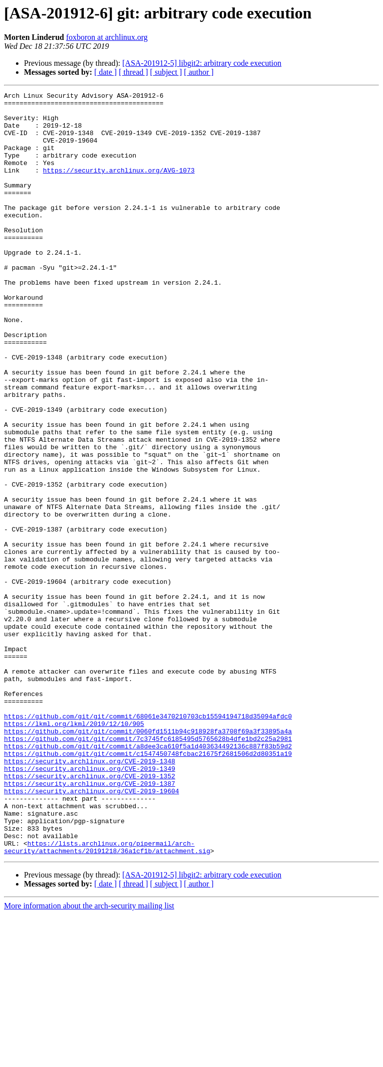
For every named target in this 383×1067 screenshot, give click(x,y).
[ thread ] (133, 72)
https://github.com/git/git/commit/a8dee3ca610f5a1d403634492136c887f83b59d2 (148, 877)
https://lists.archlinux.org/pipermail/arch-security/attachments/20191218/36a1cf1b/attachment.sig (107, 999)
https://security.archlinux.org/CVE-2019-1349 (89, 904)
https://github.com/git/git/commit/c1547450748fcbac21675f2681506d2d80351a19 (148, 886)
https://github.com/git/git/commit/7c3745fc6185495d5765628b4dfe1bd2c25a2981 (148, 868)
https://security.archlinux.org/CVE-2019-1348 (89, 895)
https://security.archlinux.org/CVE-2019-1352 (89, 913)
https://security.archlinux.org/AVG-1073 (118, 186)
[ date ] (105, 72)
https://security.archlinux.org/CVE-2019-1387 (89, 922)
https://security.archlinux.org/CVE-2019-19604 (91, 931)
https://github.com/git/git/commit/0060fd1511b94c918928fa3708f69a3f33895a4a (148, 859)
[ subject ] (166, 72)
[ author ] (199, 72)
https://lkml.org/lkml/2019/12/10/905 (74, 850)
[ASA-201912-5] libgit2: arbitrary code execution (201, 63)
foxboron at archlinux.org (107, 37)
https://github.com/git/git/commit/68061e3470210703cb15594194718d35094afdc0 (148, 841)
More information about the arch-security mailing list (89, 1058)
